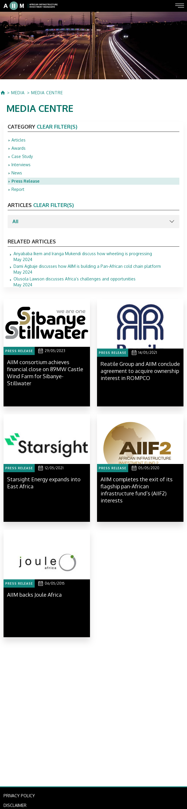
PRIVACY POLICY (19, 795)
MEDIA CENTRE (47, 92)
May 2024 (83, 256)
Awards (18, 148)
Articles (18, 139)
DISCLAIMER (15, 805)
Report (17, 189)
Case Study (22, 156)
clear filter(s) (57, 126)
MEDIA (18, 92)
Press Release (25, 181)
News (16, 172)
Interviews (21, 164)
